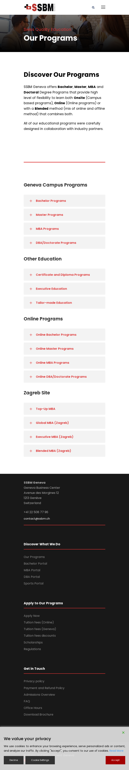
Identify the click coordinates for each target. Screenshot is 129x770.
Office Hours (33, 708)
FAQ (27, 701)
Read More (116, 751)
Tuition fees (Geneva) (40, 629)
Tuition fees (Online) (39, 622)
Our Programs (34, 557)
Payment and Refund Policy (44, 688)
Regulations (32, 649)
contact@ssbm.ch (37, 519)
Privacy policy (34, 681)
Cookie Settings (40, 760)
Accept (115, 760)
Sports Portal (33, 583)
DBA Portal (32, 577)
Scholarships (33, 642)
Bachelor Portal (35, 563)
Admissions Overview (39, 694)
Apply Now (32, 616)
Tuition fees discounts (40, 635)
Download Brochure (38, 714)
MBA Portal (32, 570)
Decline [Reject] (13, 760)
